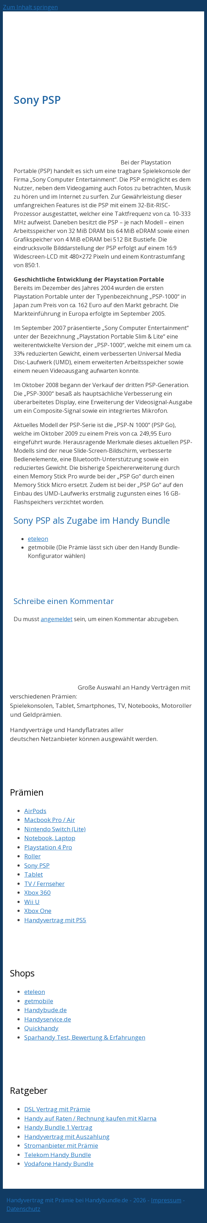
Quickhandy (41, 1028)
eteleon (38, 539)
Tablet (33, 874)
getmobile (38, 1001)
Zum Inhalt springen (30, 7)
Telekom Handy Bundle (57, 1155)
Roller (32, 856)
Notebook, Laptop (49, 838)
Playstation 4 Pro (48, 847)
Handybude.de (45, 1010)
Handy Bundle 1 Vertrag (58, 1127)
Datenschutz (23, 1209)
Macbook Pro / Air (49, 820)
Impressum (166, 1200)
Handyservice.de (47, 1019)
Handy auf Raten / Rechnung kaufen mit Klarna (90, 1118)
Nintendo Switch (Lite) (55, 829)
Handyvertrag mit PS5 (55, 920)
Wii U (32, 902)
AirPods (35, 811)
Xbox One (37, 911)
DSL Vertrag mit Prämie (57, 1109)
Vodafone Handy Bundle (59, 1163)
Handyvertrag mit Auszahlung (67, 1136)
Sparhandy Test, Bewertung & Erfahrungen (84, 1037)
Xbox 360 (37, 892)
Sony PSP (37, 865)
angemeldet (56, 619)
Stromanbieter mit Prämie (61, 1145)
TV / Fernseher (44, 883)
